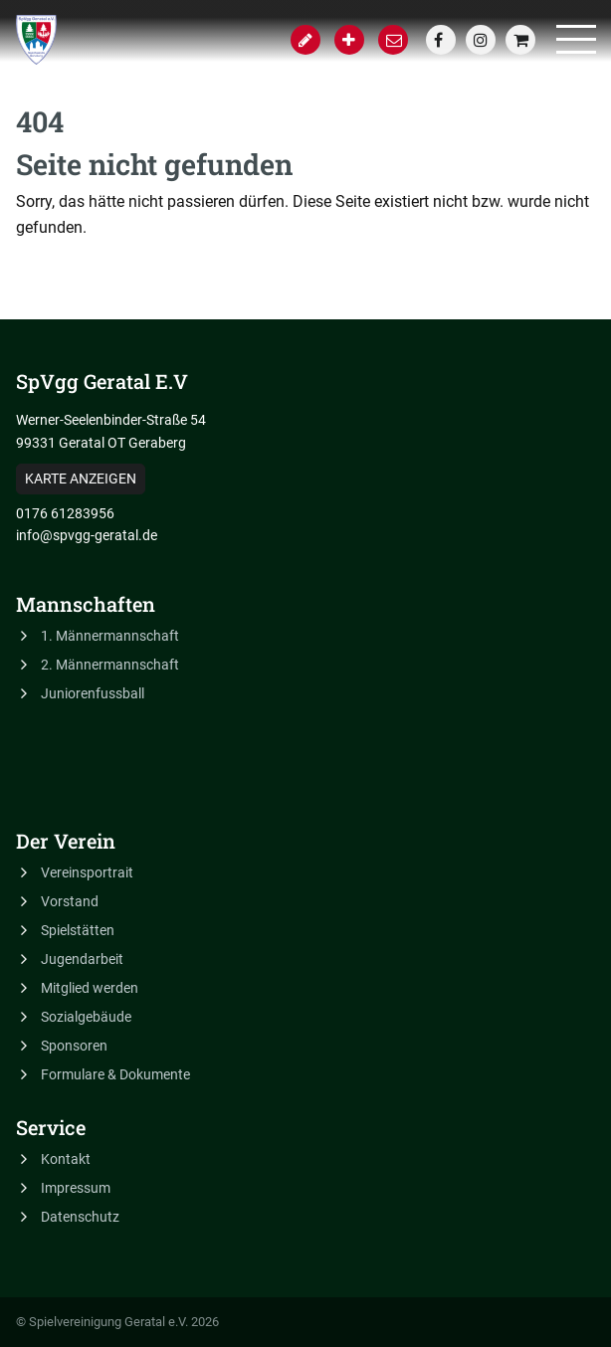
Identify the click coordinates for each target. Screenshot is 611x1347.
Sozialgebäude (86, 1017)
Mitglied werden (89, 988)
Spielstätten (77, 930)
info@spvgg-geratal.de (86, 535)
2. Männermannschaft (110, 665)
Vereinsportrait (87, 872)
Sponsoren (74, 1046)
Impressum (75, 1188)
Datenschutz (80, 1217)
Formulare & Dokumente (115, 1074)
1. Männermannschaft (110, 636)
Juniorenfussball (92, 693)
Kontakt (66, 1159)
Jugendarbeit (82, 959)
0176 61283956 (65, 513)
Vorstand (70, 901)
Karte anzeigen (80, 478)
